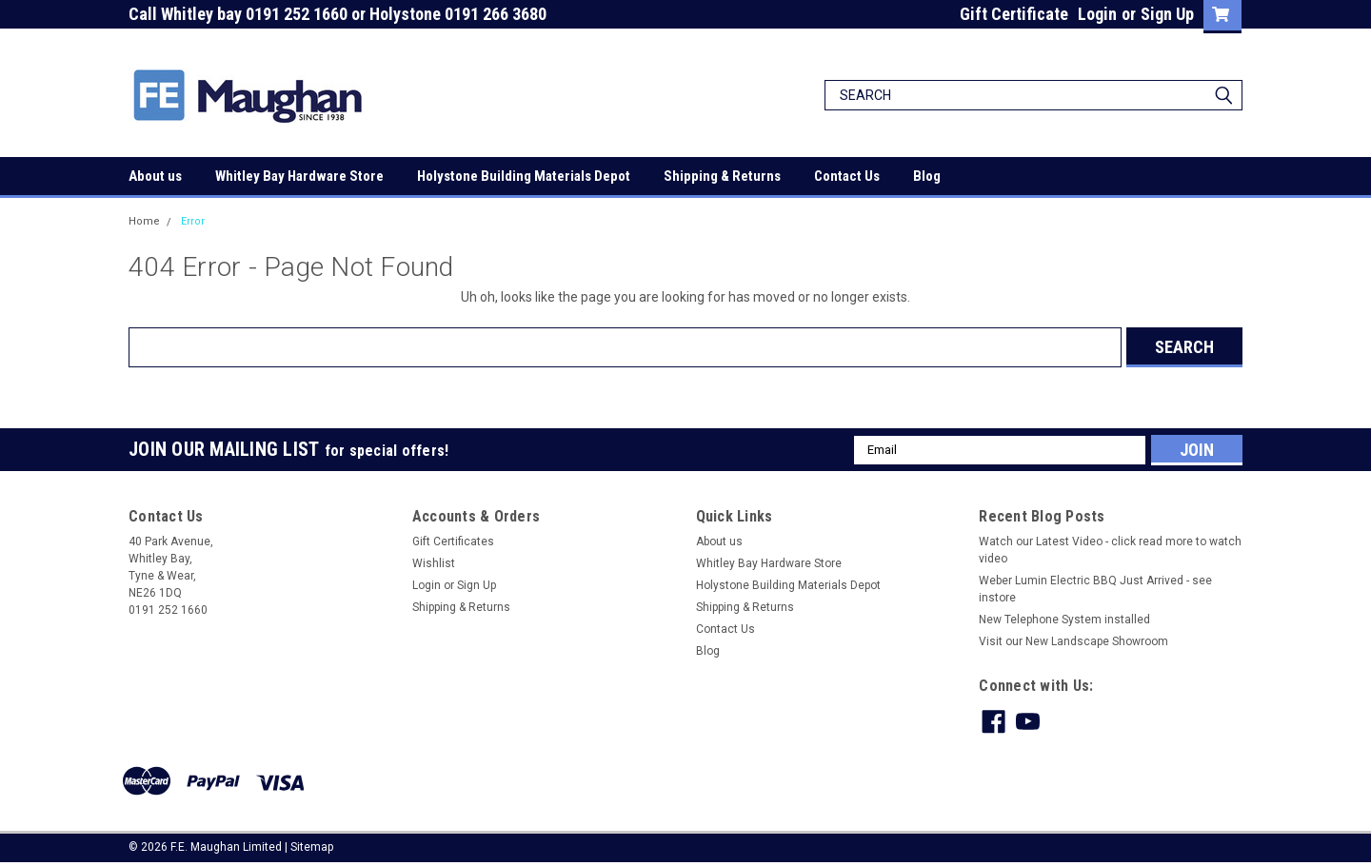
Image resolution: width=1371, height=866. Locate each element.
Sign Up (1167, 14)
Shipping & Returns (722, 176)
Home (144, 221)
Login (1097, 14)
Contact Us (847, 176)
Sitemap (311, 847)
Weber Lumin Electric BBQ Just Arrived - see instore (1095, 589)
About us (155, 176)
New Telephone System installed (1064, 619)
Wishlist (433, 563)
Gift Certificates (453, 541)
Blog (927, 176)
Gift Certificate (1014, 14)
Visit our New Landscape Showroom (1073, 641)
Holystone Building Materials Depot (523, 176)
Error (193, 221)
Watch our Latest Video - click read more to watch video (1110, 550)
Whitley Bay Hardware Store (299, 176)
